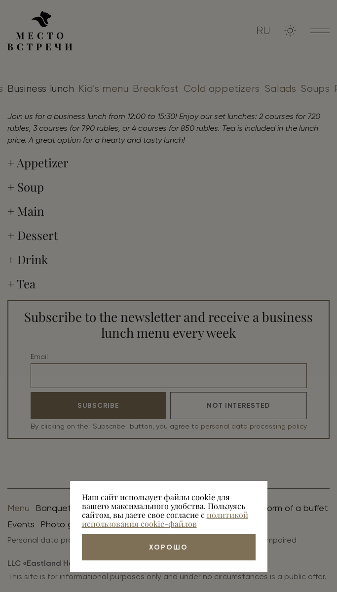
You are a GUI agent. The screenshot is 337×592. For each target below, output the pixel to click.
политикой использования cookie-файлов (165, 519)
